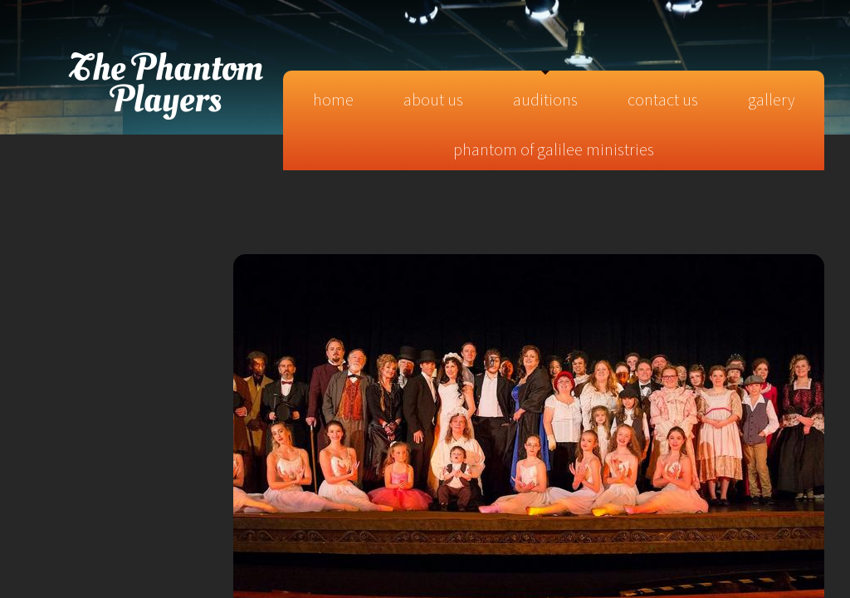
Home (333, 99)
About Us (433, 99)
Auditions (545, 99)
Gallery (771, 99)
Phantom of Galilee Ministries (553, 149)
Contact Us (663, 99)
